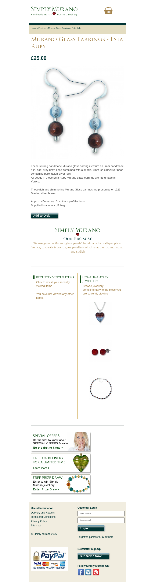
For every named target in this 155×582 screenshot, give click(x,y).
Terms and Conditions (43, 516)
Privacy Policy (39, 521)
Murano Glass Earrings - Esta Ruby (65, 28)
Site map (36, 525)
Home (34, 28)
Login (84, 528)
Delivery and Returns (43, 512)
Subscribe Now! (91, 556)
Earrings (42, 28)
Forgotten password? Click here (95, 536)
